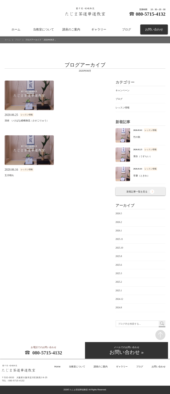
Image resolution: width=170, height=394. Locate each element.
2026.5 (119, 213)
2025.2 (119, 282)
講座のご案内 (71, 30)
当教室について (43, 30)
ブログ (126, 30)
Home (57, 366)
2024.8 (119, 307)
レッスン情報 (122, 107)
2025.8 (119, 256)
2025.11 (119, 239)
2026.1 (119, 230)
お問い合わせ (154, 30)
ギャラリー (98, 30)
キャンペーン (122, 90)
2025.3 (119, 273)
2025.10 (119, 248)
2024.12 (119, 299)
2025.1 (119, 290)
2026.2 (119, 222)
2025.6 (119, 265)
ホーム (15, 30)
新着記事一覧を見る (137, 191)
